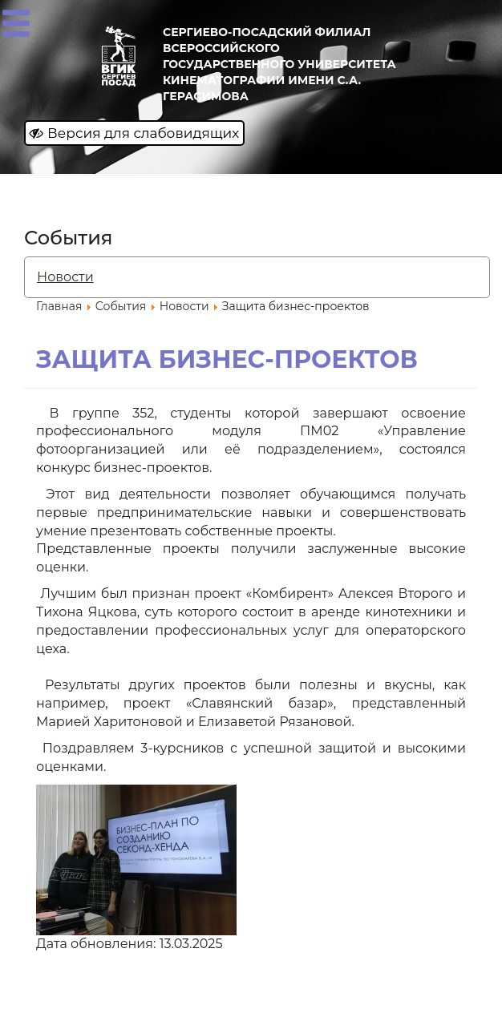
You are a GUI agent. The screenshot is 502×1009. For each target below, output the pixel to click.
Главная (59, 306)
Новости (65, 277)
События (121, 306)
